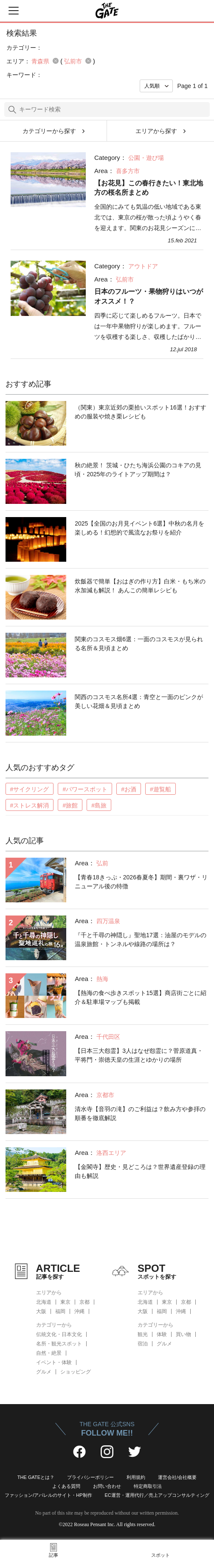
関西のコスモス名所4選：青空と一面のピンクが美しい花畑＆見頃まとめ (139, 701)
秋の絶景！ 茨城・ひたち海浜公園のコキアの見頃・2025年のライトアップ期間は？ (138, 470)
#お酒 (128, 789)
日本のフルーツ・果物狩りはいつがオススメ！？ (148, 296)
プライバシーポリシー (90, 1477)
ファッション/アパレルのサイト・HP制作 (48, 1495)
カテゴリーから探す (49, 131)
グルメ (43, 1372)
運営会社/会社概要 (177, 1477)
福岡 (60, 1311)
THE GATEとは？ (35, 1477)
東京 (65, 1302)
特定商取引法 (148, 1486)
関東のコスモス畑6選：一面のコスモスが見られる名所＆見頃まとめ (139, 643)
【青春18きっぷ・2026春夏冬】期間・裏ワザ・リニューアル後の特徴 (141, 882)
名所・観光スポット (59, 1344)
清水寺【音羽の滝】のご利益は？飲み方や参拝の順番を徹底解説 (140, 1113)
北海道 (43, 1302)
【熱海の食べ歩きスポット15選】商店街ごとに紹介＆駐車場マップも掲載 (140, 997)
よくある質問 (66, 1486)
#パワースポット (84, 789)
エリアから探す (156, 131)
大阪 (41, 1311)
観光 (143, 1334)
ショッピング (75, 1372)
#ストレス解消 (29, 805)
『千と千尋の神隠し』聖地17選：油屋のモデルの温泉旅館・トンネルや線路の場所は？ (140, 939)
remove (56, 61)
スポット (160, 1555)
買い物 (183, 1334)
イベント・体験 (54, 1362)
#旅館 (70, 805)
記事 (53, 1555)
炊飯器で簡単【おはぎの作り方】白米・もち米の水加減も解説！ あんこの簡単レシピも (140, 586)
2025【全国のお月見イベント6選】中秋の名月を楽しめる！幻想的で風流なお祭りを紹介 (139, 528)
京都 (84, 1302)
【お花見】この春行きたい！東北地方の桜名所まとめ (148, 187)
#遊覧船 (160, 789)
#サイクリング (29, 789)
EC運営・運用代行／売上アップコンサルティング (157, 1495)
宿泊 (143, 1344)
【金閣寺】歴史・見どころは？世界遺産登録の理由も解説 (140, 1171)
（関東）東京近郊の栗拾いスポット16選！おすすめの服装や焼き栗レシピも (140, 412)
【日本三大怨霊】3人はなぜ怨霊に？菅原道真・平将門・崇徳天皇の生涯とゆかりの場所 (139, 1055)
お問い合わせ (107, 1486)
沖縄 (79, 1311)
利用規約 (136, 1477)
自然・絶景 (49, 1353)
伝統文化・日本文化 (59, 1334)
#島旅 (99, 805)
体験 (162, 1334)
